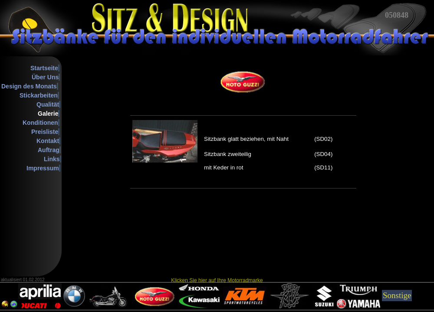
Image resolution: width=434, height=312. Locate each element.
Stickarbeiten (39, 95)
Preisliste (44, 131)
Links (52, 159)
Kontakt (47, 140)
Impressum (42, 168)
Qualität (47, 104)
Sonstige (397, 295)
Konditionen (40, 122)
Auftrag (48, 149)
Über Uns (45, 77)
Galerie (48, 113)
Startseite (44, 68)
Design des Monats (29, 86)
